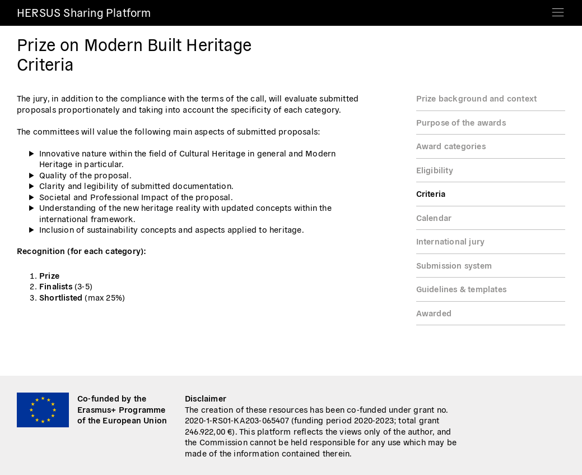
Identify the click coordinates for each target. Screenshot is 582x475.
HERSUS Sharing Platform (84, 12)
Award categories (451, 145)
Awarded (433, 312)
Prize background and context (476, 98)
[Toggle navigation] (558, 8)
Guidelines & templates (461, 288)
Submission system (454, 265)
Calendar (434, 217)
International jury (450, 241)
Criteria (431, 193)
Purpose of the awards (461, 122)
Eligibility (434, 169)
